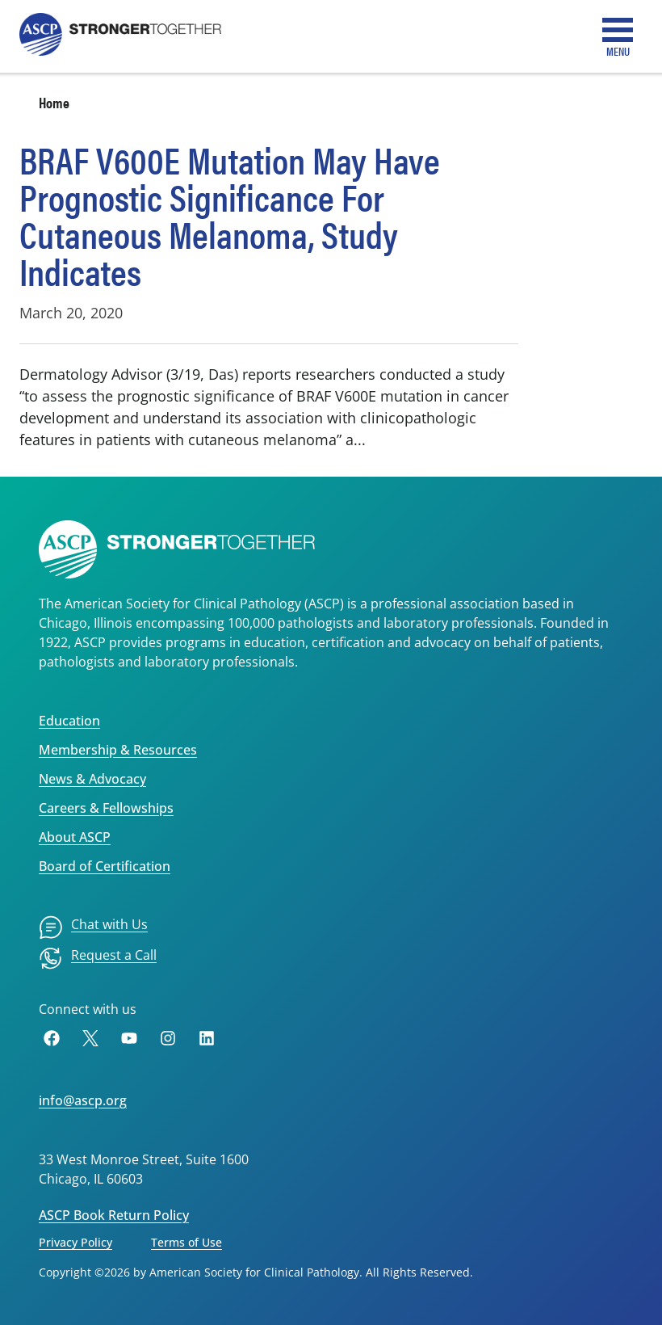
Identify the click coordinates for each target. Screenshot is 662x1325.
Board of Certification (104, 866)
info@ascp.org (83, 1100)
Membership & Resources (118, 750)
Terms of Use (186, 1242)
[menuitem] (93, 927)
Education (69, 721)
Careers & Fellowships (106, 808)
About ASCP (75, 837)
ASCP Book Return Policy (114, 1215)
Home (54, 102)
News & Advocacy (92, 779)
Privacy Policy (75, 1242)
